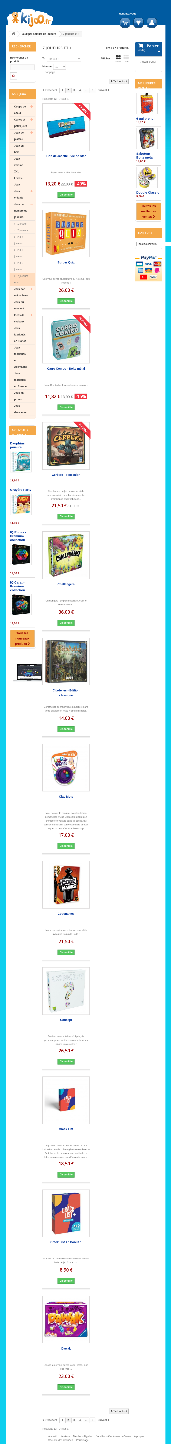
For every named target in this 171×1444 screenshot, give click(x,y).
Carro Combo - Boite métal (66, 368)
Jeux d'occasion (20, 409)
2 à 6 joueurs (18, 266)
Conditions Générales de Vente (113, 1438)
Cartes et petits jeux (20, 123)
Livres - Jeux (18, 181)
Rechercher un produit (19, 59)
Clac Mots (66, 796)
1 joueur (22, 223)
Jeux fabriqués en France (20, 335)
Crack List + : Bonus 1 (66, 1242)
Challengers (66, 584)
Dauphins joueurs (17, 445)
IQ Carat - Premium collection (17, 586)
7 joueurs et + (21, 279)
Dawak (66, 1348)
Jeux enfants (18, 194)
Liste (126, 59)
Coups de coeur (20, 110)
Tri (44, 58)
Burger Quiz (66, 262)
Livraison (65, 1438)
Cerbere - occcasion (66, 474)
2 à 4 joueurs (18, 240)
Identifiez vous (127, 13)
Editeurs (145, 274)
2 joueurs (22, 230)
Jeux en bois (19, 149)
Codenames (65, 913)
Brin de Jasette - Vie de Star (66, 156)
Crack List (66, 1129)
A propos (139, 1438)
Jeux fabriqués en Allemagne (20, 357)
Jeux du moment (19, 305)
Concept (66, 1020)
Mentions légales (82, 1438)
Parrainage (82, 1442)
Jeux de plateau (19, 136)
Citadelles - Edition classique (66, 693)
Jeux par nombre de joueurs (39, 33)
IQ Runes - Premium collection (18, 536)
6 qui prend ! (145, 160)
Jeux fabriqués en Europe (20, 380)
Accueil (52, 1438)
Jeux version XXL (18, 165)
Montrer (47, 66)
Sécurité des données (60, 1442)
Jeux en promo (19, 396)
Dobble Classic (147, 234)
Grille (118, 59)
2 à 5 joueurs (18, 253)
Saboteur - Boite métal (145, 197)
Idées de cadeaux (19, 318)
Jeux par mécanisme (21, 292)
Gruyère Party (20, 489)
